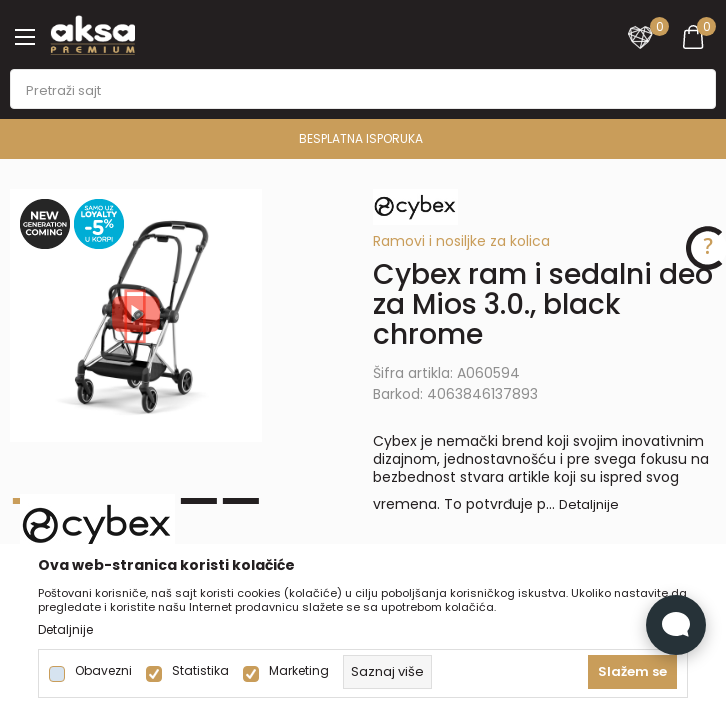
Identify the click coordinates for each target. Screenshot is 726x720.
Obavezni (103, 671)
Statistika (200, 671)
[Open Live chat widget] (676, 625)
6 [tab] (241, 501)
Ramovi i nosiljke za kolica (461, 241)
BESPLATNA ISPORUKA (361, 138)
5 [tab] (199, 501)
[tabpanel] (136, 315)
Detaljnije (589, 504)
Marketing (299, 671)
